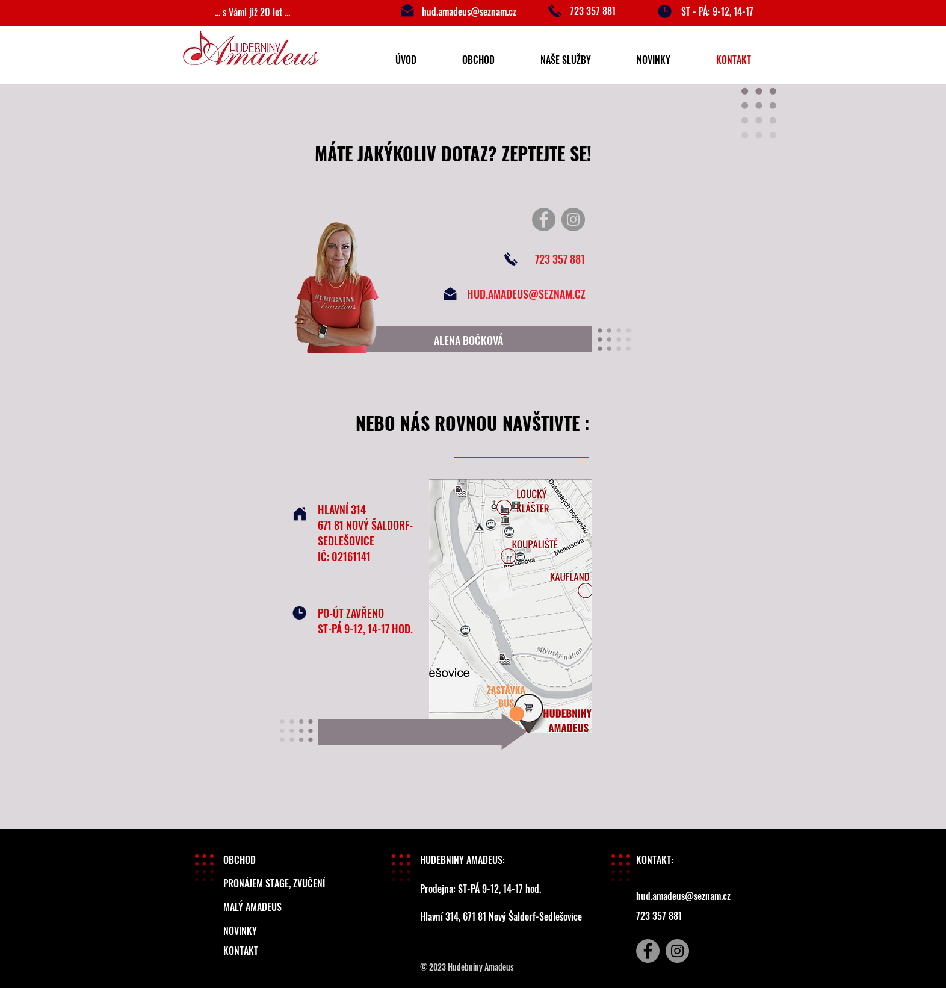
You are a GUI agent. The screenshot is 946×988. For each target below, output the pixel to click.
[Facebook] (543, 219)
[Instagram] (573, 219)
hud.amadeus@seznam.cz (469, 11)
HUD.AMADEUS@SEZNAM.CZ (526, 294)
